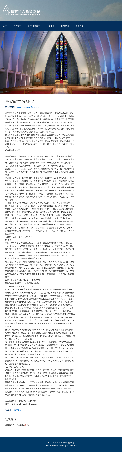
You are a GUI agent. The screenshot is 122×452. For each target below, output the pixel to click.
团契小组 (50, 26)
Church (47, 446)
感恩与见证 (17, 410)
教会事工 (17, 26)
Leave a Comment (31, 107)
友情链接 (79, 26)
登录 (26, 425)
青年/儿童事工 (34, 26)
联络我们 (65, 26)
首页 (5, 26)
